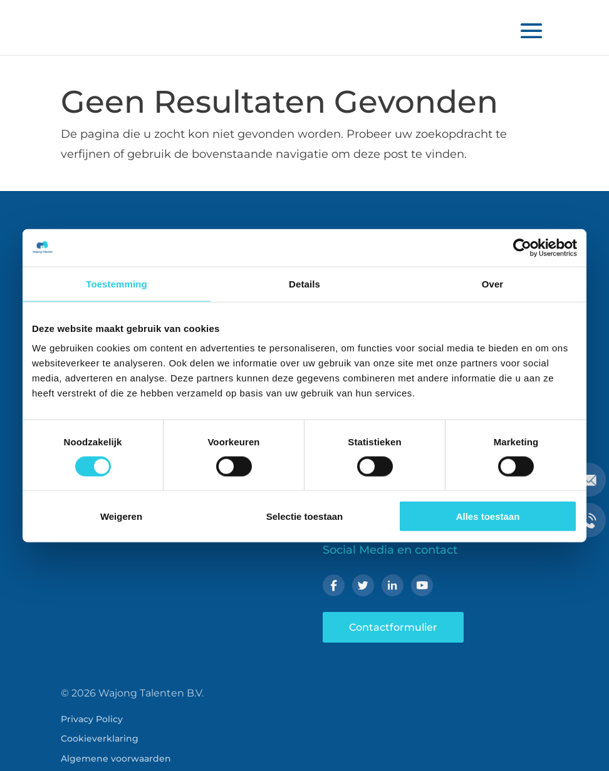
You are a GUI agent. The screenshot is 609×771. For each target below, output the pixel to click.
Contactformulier (393, 627)
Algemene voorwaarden (116, 758)
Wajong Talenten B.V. (151, 693)
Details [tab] (304, 283)
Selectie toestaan (304, 516)
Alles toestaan (488, 516)
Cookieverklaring (99, 738)
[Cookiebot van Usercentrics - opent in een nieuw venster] (522, 247)
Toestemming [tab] (116, 283)
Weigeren (121, 516)
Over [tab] (493, 283)
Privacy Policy (92, 719)
